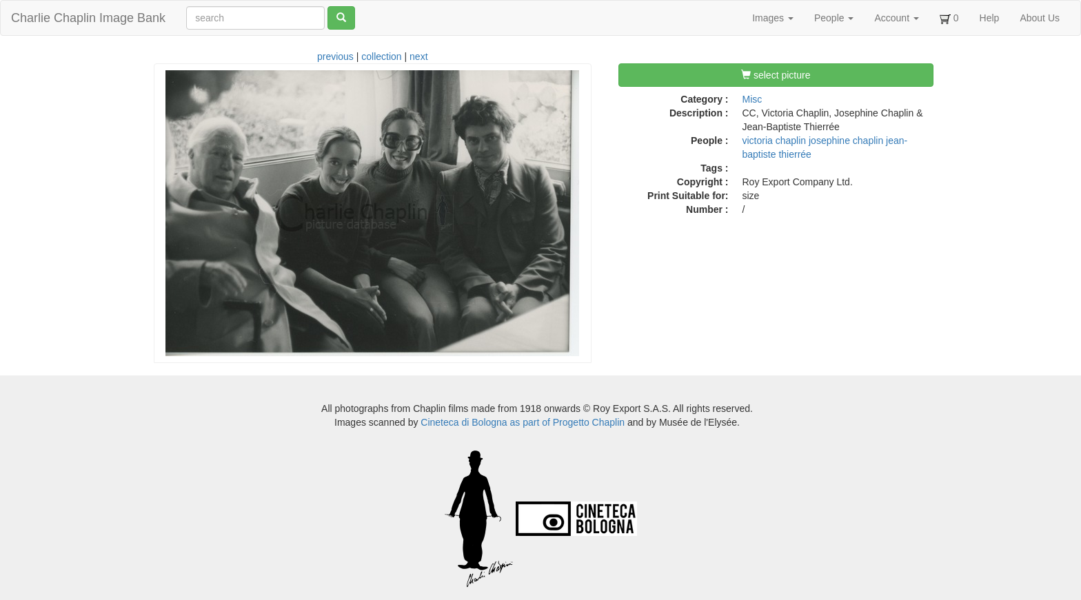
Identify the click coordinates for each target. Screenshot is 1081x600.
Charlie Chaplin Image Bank (88, 18)
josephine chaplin (846, 140)
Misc (752, 99)
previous (335, 56)
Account (896, 17)
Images (773, 17)
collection (381, 56)
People (833, 17)
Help (990, 17)
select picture (775, 75)
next (418, 56)
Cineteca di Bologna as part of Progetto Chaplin (523, 422)
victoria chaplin (774, 140)
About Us (1040, 17)
